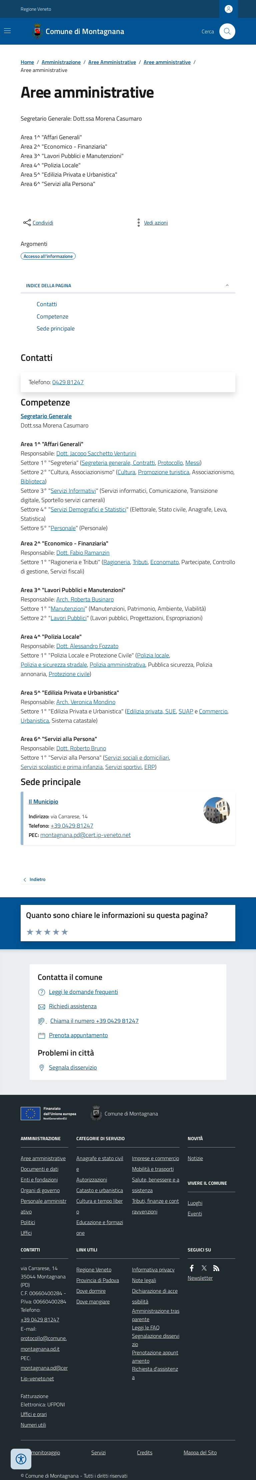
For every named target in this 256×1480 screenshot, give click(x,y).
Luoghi (195, 1203)
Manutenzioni (68, 608)
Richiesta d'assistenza (155, 1373)
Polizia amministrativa (117, 664)
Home (27, 62)
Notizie (195, 1158)
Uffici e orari (34, 1414)
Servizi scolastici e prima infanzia (62, 766)
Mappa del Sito (200, 1452)
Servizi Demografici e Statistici (88, 509)
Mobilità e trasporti (153, 1169)
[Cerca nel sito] (224, 31)
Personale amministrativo (43, 1206)
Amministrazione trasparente (155, 1315)
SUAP (186, 711)
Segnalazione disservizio (155, 1340)
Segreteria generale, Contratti (118, 462)
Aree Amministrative (112, 62)
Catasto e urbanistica (99, 1190)
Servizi (98, 1452)
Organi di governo (40, 1190)
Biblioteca (33, 481)
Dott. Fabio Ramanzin (83, 552)
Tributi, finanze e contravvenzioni (155, 1206)
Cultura (126, 471)
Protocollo (170, 462)
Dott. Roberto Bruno (81, 748)
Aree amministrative (167, 62)
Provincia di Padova (97, 1280)
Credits (144, 1452)
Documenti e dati (39, 1169)
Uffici (26, 1233)
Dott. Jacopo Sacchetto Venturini (96, 453)
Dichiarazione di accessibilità (155, 1296)
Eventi (195, 1213)
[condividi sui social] (38, 222)
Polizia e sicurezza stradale (54, 664)
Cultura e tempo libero (99, 1206)
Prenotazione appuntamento (155, 1356)
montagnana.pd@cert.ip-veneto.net (85, 834)
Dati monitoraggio (40, 1452)
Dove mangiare (93, 1301)
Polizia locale (153, 655)
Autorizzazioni (91, 1179)
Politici (28, 1222)
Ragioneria (116, 561)
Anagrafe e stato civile (99, 1163)
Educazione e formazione (99, 1227)
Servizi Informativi (73, 490)
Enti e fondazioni (39, 1179)
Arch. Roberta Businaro (85, 599)
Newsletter (200, 1278)
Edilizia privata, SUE (151, 711)
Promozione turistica (163, 471)
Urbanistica (35, 720)
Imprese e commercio (155, 1158)
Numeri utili (33, 1425)
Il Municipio (43, 801)
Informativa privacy (153, 1269)
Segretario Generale (46, 415)
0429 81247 (68, 381)
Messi (192, 462)
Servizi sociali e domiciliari (137, 757)
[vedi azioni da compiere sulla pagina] (150, 222)
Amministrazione (61, 62)
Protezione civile (69, 673)
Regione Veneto (36, 8)
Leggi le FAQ (146, 1327)
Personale (63, 527)
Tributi (140, 561)
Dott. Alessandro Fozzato (87, 645)
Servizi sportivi (123, 766)
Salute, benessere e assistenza (155, 1184)
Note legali (144, 1280)
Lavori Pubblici (69, 617)
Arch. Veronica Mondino (85, 701)
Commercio (213, 711)
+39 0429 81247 (72, 825)
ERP (149, 766)
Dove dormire (91, 1291)
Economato (164, 561)
